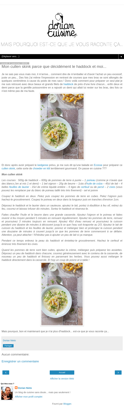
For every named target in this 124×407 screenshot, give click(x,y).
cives (112, 187)
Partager (8, 346)
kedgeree (42, 165)
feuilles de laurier (19, 187)
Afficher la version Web (62, 378)
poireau (91, 180)
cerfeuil (85, 187)
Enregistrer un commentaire (20, 361)
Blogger (67, 403)
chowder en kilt (41, 168)
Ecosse (98, 165)
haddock (68, 84)
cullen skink (8, 168)
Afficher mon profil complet (28, 396)
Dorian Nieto (25, 388)
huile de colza (95, 183)
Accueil (62, 372)
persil (101, 187)
